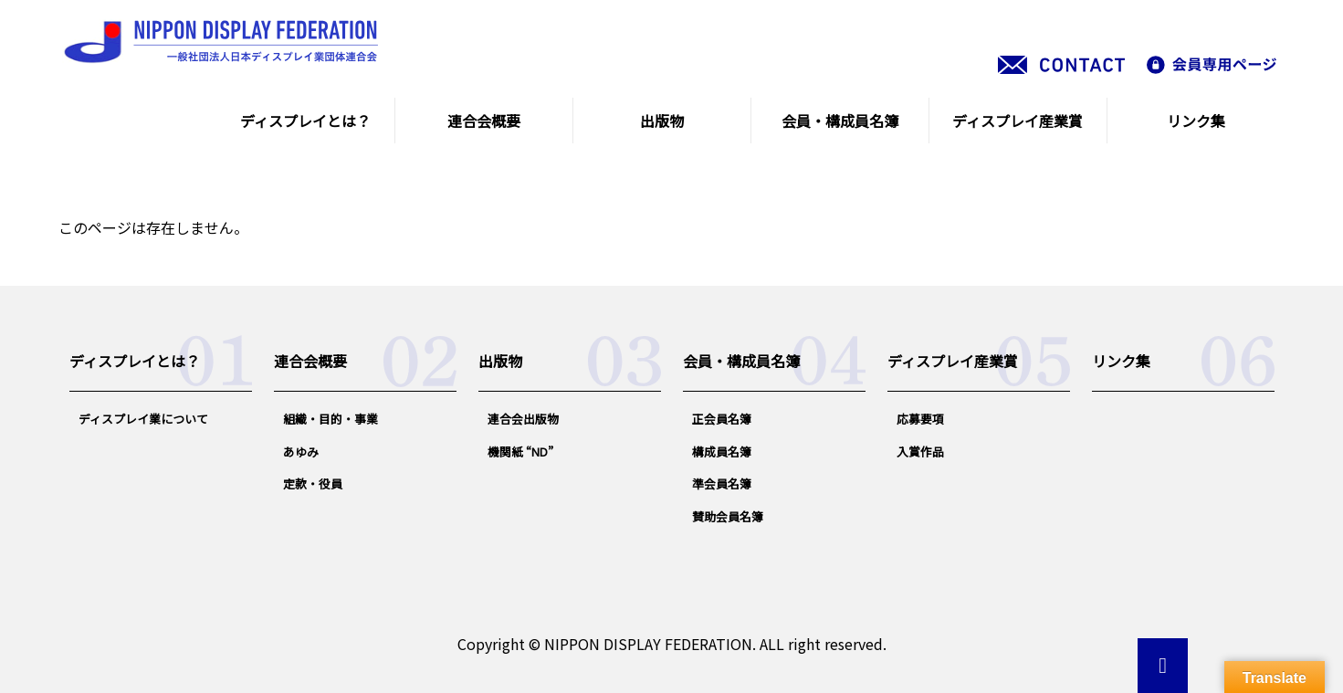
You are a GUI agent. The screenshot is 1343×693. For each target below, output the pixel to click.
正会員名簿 (721, 418)
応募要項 (920, 418)
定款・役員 (312, 483)
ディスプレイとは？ (305, 120)
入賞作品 (920, 451)
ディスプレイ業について (143, 418)
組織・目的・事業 (330, 418)
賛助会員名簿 (727, 516)
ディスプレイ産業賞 (1017, 120)
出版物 (662, 120)
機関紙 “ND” (520, 451)
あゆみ (301, 451)
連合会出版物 (523, 418)
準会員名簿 (721, 483)
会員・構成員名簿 (840, 120)
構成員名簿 (721, 451)
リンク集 (1196, 120)
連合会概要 (483, 120)
